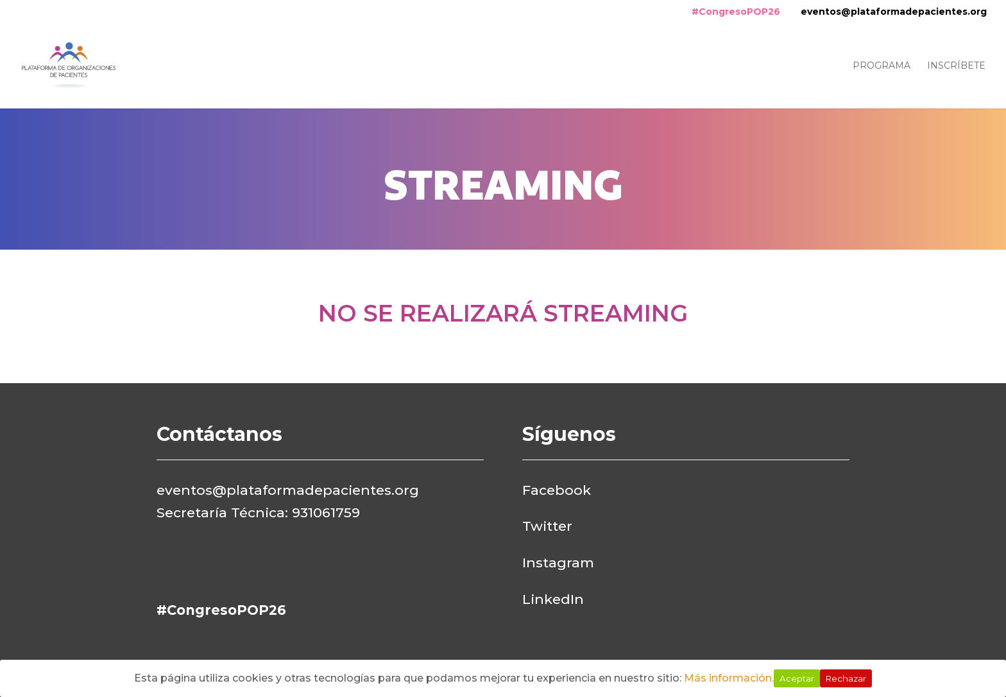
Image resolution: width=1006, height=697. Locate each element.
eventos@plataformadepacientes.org (894, 11)
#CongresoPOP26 (736, 11)
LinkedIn (553, 599)
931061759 (326, 512)
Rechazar (846, 678)
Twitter (547, 526)
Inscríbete (956, 66)
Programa (881, 66)
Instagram (558, 563)
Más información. (729, 678)
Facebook (556, 490)
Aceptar (797, 678)
